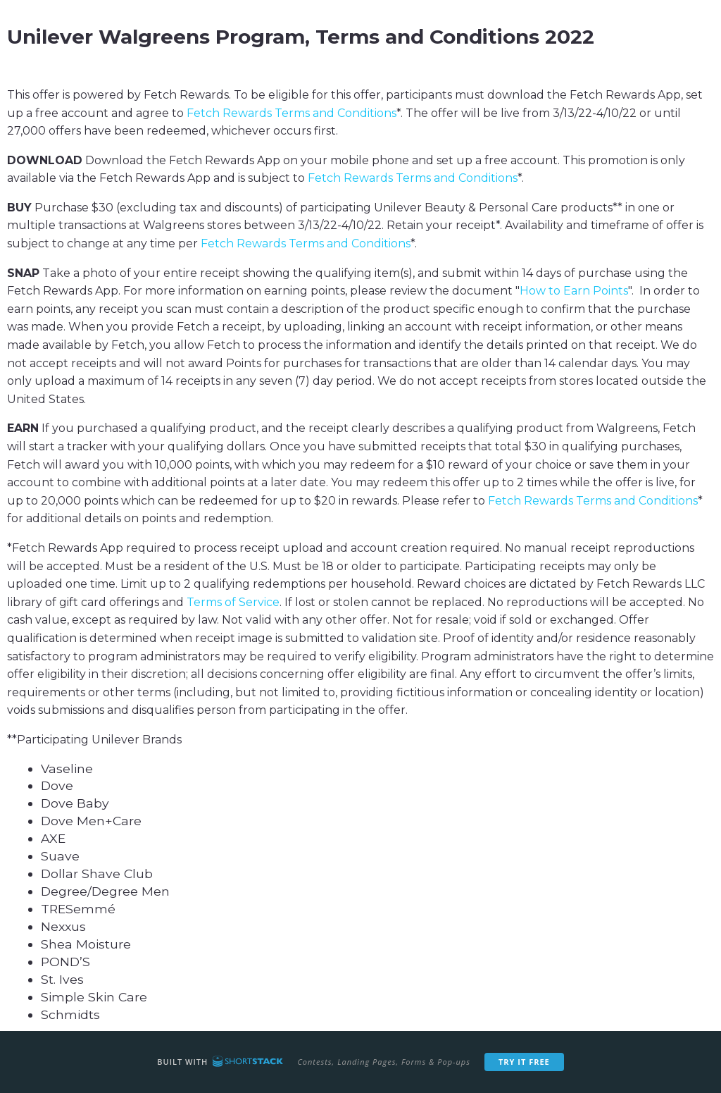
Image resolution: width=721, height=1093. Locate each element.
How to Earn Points (574, 290)
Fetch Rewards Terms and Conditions (291, 113)
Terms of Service (233, 602)
